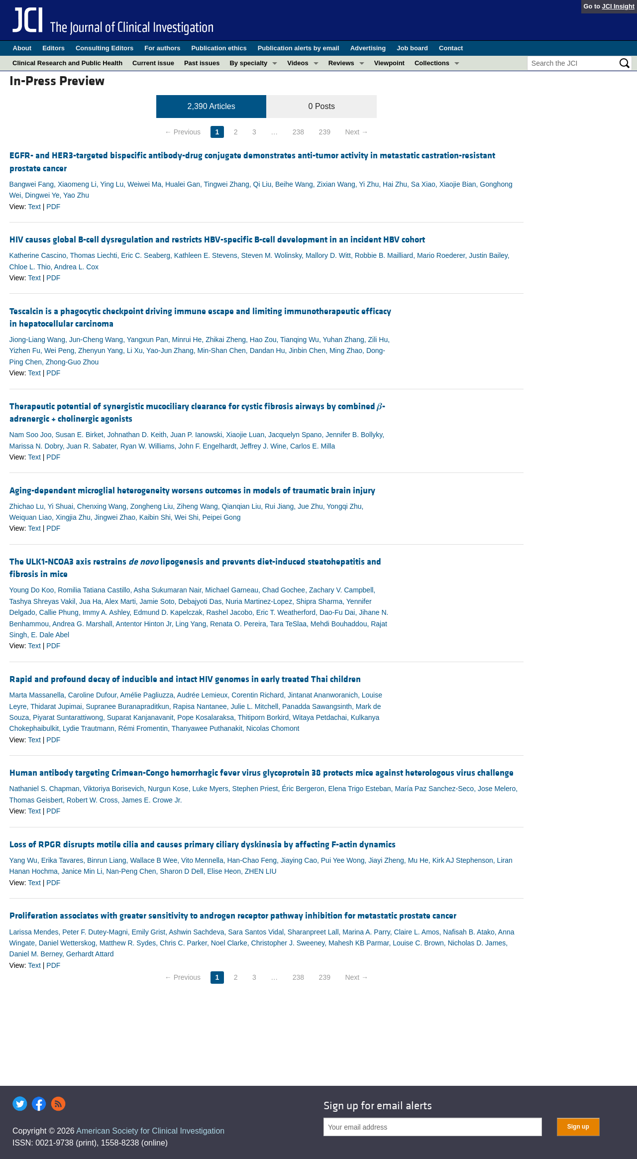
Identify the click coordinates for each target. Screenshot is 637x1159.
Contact (451, 48)
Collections (432, 63)
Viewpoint (389, 63)
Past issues (202, 63)
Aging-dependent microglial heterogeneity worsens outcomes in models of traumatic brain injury (192, 490)
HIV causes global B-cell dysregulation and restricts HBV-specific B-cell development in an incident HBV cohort (217, 239)
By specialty (248, 63)
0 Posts (322, 106)
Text (34, 207)
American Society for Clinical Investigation (150, 1131)
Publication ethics (218, 48)
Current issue (153, 63)
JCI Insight (618, 6)
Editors (53, 48)
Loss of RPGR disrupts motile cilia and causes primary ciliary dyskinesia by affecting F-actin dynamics (202, 844)
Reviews (341, 63)
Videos (297, 63)
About (22, 48)
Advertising (368, 48)
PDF (53, 207)
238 (298, 132)
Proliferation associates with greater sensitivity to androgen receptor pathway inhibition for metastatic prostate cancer (232, 916)
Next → (356, 132)
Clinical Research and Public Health (67, 63)
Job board (412, 48)
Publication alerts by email (298, 48)
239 (324, 132)
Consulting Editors (104, 48)
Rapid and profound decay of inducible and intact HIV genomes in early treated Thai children (185, 679)
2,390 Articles (211, 106)
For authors (162, 48)
